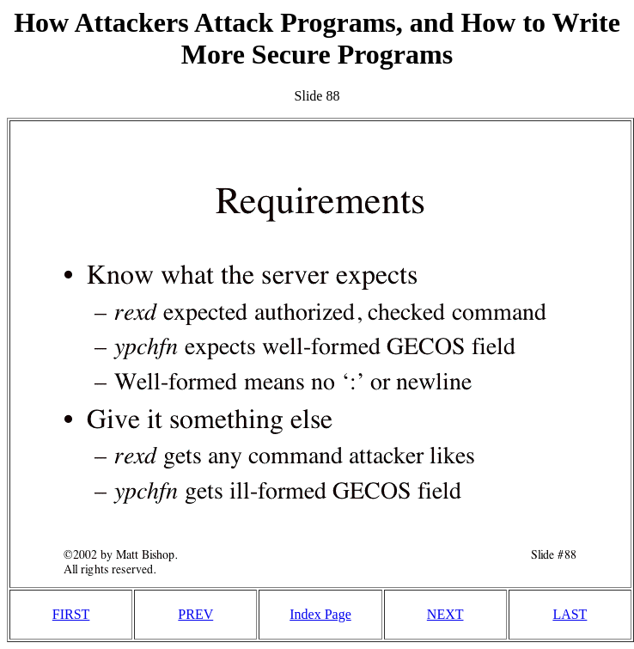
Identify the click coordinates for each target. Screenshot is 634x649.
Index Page (320, 614)
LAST (569, 614)
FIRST (71, 614)
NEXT (445, 614)
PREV (195, 614)
